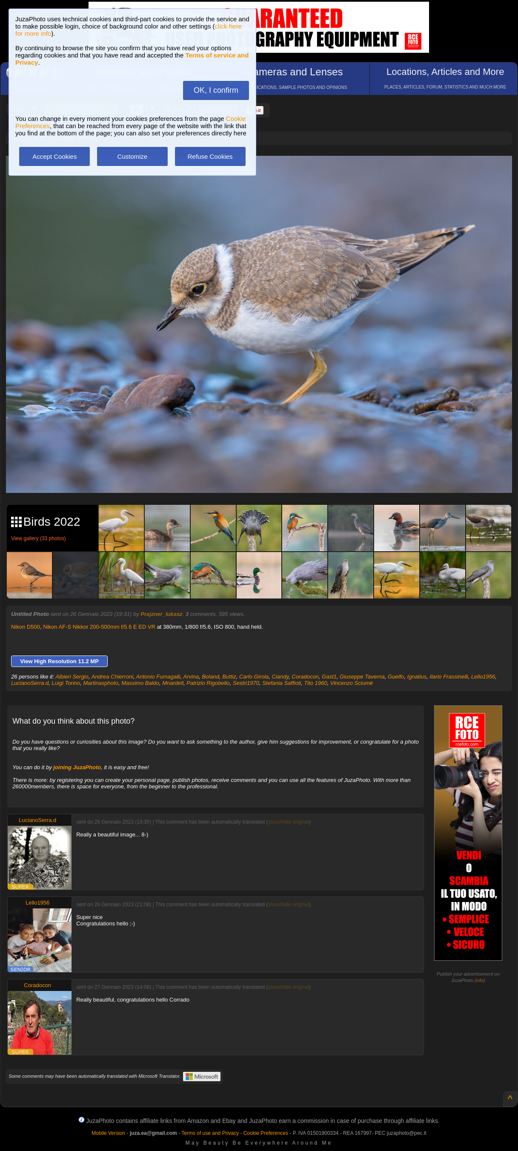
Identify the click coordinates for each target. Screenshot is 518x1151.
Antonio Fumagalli (158, 676)
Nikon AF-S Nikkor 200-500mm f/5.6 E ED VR (99, 627)
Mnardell (172, 683)
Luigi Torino (66, 683)
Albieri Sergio (71, 676)
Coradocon (305, 676)
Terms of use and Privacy (210, 1133)
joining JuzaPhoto (77, 767)
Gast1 (329, 676)
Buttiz (229, 676)
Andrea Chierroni (112, 676)
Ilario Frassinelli (448, 676)
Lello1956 (483, 676)
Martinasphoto (100, 683)
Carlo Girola (254, 676)
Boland (210, 676)
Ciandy (280, 676)
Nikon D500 (25, 627)
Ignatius (417, 676)
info (480, 980)
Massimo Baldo (140, 683)
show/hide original (288, 822)
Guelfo (396, 676)
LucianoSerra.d (30, 683)
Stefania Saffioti (281, 683)
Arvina (191, 676)
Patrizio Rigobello (207, 683)
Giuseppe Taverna (362, 676)
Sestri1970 (246, 683)
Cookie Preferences (265, 1133)
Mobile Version (108, 1133)
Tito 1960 (315, 683)
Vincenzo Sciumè (351, 683)
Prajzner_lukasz (161, 614)
